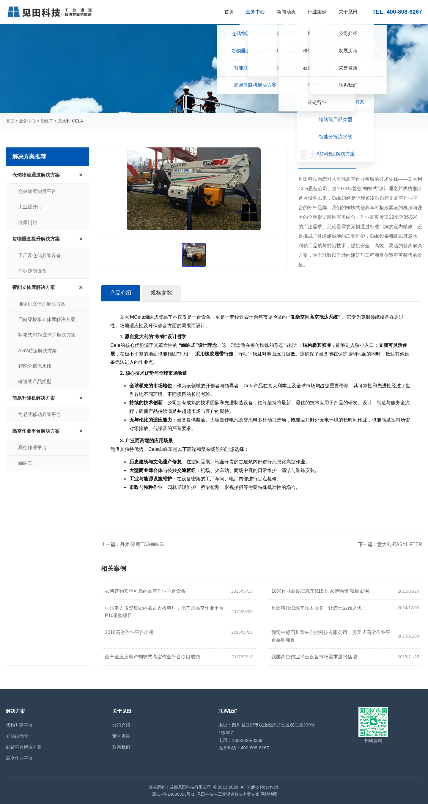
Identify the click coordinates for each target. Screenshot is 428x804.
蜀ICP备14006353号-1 (173, 794)
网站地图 (269, 794)
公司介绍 (121, 725)
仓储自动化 (17, 736)
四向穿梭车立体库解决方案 (46, 319)
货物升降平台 (19, 725)
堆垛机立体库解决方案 (42, 303)
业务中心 (27, 121)
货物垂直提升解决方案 (36, 238)
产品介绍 (120, 293)
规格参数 (161, 293)
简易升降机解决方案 (33, 398)
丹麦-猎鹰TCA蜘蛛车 (142, 544)
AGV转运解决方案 (37, 350)
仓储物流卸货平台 (37, 191)
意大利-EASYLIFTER (399, 544)
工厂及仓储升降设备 (39, 255)
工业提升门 (30, 206)
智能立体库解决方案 (33, 287)
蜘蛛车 (47, 121)
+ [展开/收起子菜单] (81, 174)
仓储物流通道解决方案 (36, 174)
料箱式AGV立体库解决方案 (47, 334)
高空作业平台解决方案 (36, 431)
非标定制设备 (32, 270)
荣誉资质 (121, 736)
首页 (10, 121)
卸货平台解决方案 (24, 747)
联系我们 (121, 747)
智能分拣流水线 (34, 366)
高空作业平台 (32, 447)
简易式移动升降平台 (39, 414)
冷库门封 (27, 222)
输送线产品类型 (34, 381)
